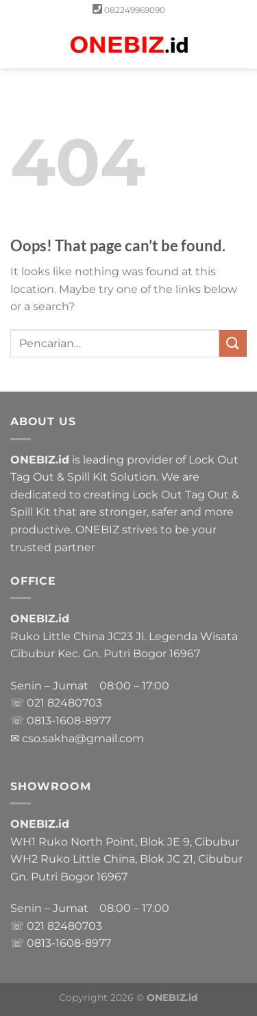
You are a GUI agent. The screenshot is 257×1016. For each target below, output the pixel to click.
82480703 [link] (74, 702)
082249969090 (134, 10)
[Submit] (233, 343)
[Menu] (18, 44)
